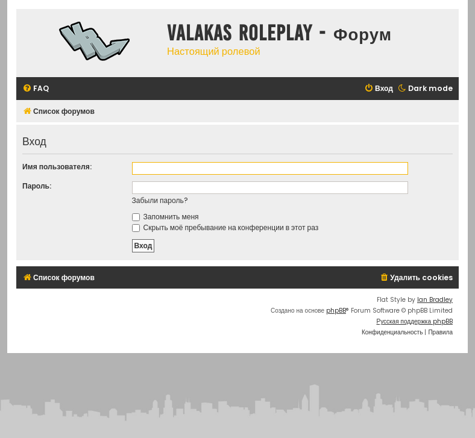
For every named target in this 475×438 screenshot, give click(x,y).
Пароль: (36, 186)
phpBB (336, 310)
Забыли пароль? (160, 200)
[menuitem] (35, 89)
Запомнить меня (165, 216)
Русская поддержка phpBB (414, 321)
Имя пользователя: (57, 166)
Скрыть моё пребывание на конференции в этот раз (225, 227)
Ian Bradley (435, 299)
